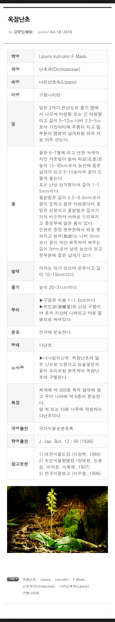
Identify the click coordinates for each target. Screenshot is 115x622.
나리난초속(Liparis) (58, 82)
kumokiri (61, 579)
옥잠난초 (29, 579)
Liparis (45, 579)
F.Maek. (79, 579)
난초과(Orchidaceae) (59, 69)
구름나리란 (30, 593)
